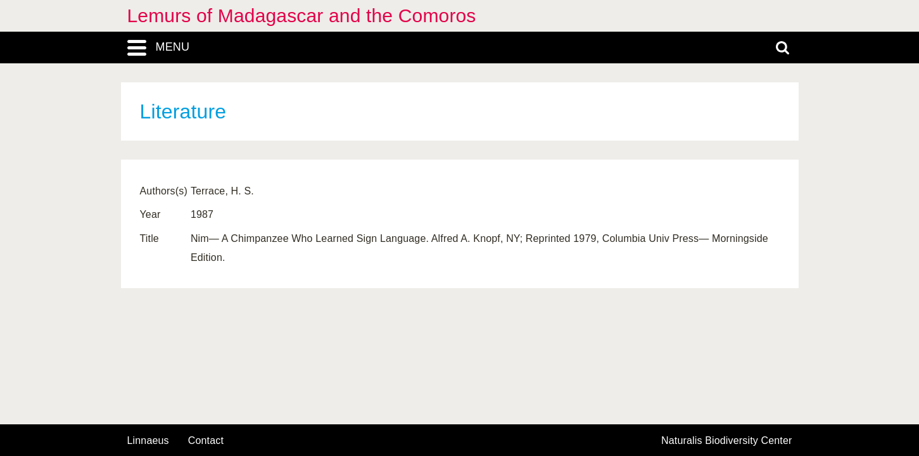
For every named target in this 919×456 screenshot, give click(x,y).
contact (206, 440)
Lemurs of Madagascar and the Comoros (301, 15)
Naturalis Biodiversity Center (726, 441)
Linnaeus (148, 441)
